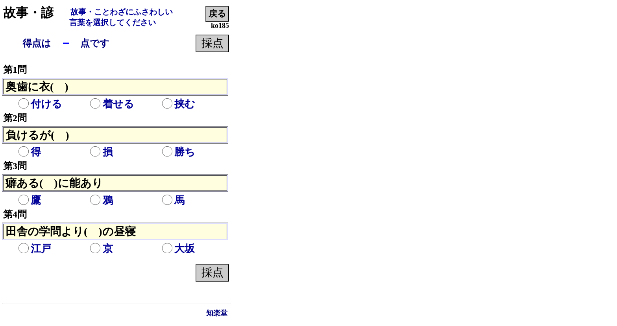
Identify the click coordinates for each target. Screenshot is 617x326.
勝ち (178, 152)
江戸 (34, 248)
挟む (178, 104)
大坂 (178, 248)
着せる (112, 104)
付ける (40, 104)
